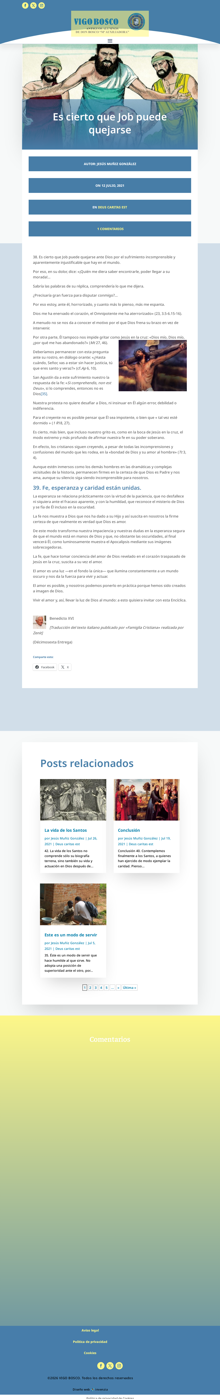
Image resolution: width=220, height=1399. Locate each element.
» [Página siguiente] (118, 987)
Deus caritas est (112, 207)
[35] (44, 393)
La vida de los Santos (66, 830)
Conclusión (129, 830)
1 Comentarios (110, 229)
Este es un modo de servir (71, 935)
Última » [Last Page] (129, 987)
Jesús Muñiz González (67, 838)
